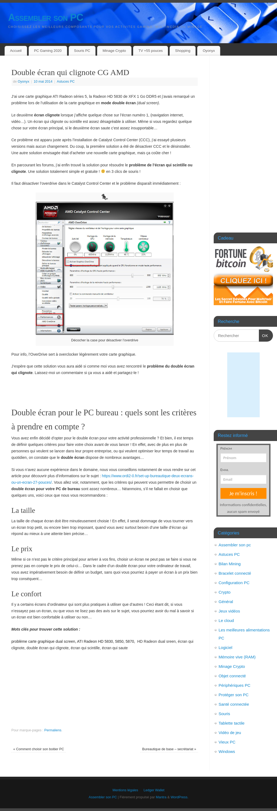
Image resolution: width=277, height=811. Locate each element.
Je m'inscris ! (243, 493)
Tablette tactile (232, 723)
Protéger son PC (234, 694)
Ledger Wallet (154, 790)
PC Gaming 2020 (48, 51)
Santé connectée (234, 704)
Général (226, 601)
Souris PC (82, 51)
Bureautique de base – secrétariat (169, 749)
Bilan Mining (230, 563)
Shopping (182, 51)
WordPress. (180, 797)
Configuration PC (234, 582)
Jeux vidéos (229, 611)
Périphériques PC (234, 685)
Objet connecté (232, 676)
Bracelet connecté (235, 573)
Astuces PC (66, 81)
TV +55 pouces (150, 51)
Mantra (161, 797)
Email (224, 469)
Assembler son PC (45, 17)
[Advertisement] (104, 390)
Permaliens (52, 730)
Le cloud (226, 620)
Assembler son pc (235, 545)
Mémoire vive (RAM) (237, 657)
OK (264, 335)
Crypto (224, 592)
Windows (227, 751)
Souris (224, 713)
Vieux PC (227, 742)
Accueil (16, 51)
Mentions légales (125, 790)
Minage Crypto (114, 51)
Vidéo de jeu (230, 732)
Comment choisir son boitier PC (38, 749)
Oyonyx (209, 51)
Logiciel (225, 647)
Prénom (226, 448)
